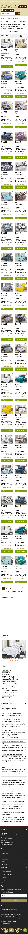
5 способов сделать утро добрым (11, 719)
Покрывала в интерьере (8, 681)
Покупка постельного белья (9, 683)
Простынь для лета (7, 692)
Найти (17, 13)
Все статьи (5, 672)
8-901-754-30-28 (6, 5)
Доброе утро (5, 674)
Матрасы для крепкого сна (9, 708)
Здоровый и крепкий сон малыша (11, 790)
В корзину (7, 66)
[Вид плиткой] (21, 36)
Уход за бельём (6, 697)
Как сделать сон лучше (8, 676)
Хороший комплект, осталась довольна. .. (13, 658)
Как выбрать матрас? (7, 730)
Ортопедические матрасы (9, 679)
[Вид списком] (23, 36)
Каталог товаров (7, 10)
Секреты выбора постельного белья (12, 754)
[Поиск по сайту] (7, 13)
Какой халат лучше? (7, 678)
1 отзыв (7, 53)
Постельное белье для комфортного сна (13, 801)
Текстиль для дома (7, 695)
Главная (3, 18)
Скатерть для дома (7, 694)
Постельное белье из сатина (9, 778)
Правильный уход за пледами (10, 690)
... (17, 588)
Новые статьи (5, 670)
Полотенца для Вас (7, 685)
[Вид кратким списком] (26, 36)
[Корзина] (22, 6)
